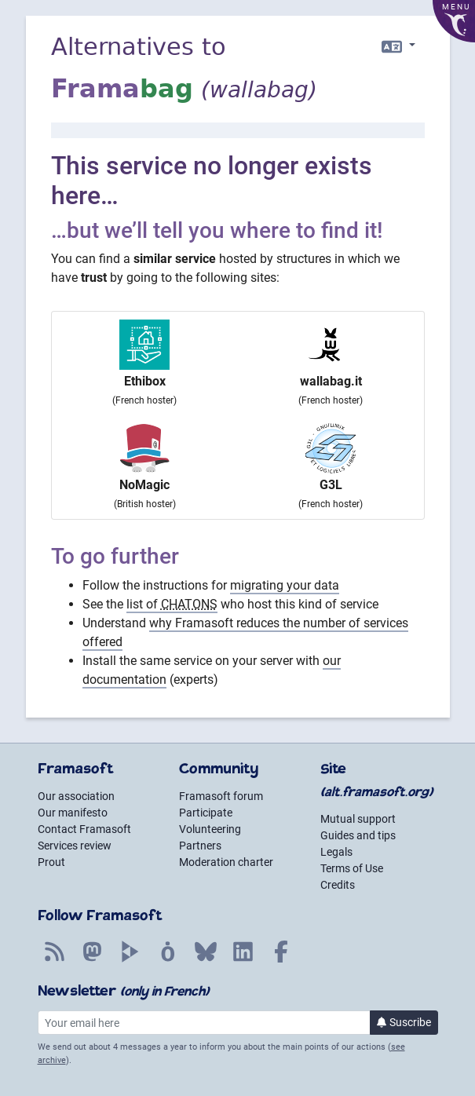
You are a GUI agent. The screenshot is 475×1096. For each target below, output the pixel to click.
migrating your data (284, 585)
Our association (76, 796)
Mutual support (358, 819)
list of (171, 604)
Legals (336, 852)
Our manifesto (73, 812)
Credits (337, 885)
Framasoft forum (221, 796)
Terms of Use (351, 868)
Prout (51, 862)
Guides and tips (358, 835)
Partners (200, 845)
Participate (205, 812)
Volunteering (210, 829)
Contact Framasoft (84, 829)
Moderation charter (226, 862)
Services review (74, 845)
